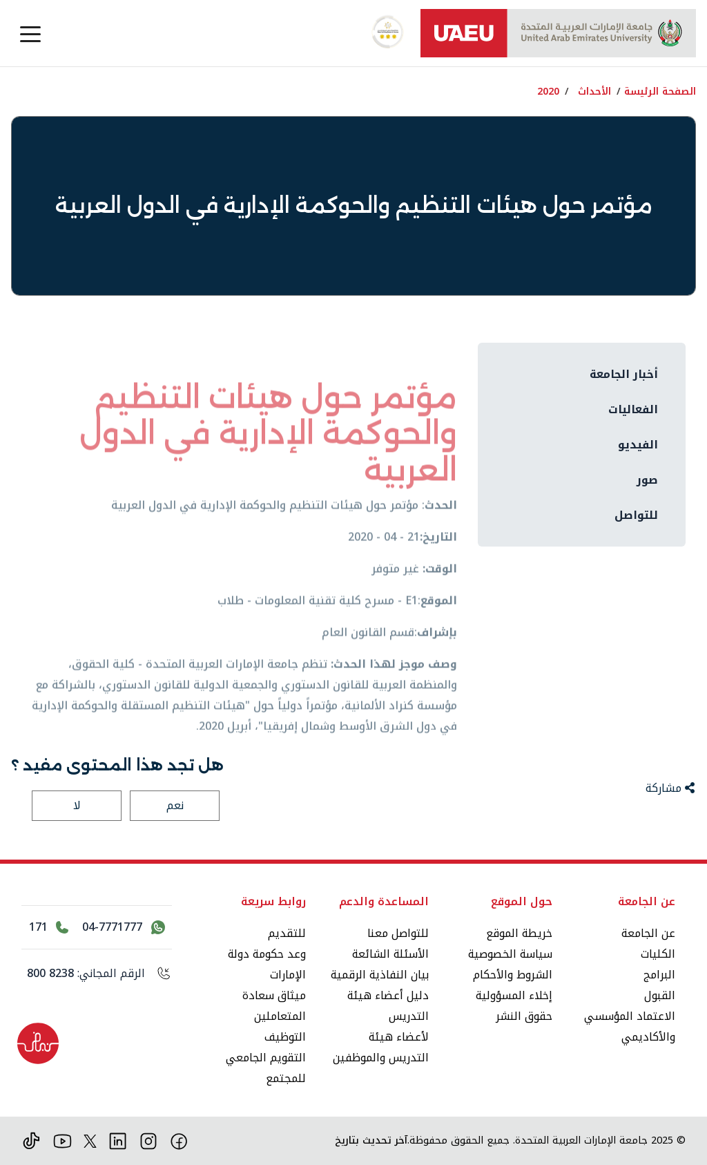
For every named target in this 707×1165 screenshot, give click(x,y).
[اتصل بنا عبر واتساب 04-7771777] (123, 927)
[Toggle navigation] (30, 33)
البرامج (659, 974)
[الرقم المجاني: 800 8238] (96, 973)
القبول (659, 995)
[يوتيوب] (62, 1140)
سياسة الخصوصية (510, 954)
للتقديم (287, 933)
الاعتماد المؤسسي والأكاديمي (629, 1026)
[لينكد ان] (118, 1140)
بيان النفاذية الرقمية (380, 974)
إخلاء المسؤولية (514, 995)
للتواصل (636, 515)
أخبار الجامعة (624, 374)
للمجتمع (286, 1078)
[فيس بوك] (179, 1140)
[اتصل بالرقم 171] (49, 927)
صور (647, 480)
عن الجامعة (648, 933)
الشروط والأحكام (512, 974)
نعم (175, 805)
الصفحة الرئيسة (660, 91)
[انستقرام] (149, 1140)
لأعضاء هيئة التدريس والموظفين (381, 1047)
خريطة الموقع (519, 933)
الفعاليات (633, 409)
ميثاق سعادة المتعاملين (274, 1006)
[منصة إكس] (90, 1140)
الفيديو (638, 444)
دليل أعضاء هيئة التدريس (388, 1006)
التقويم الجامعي (266, 1057)
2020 (548, 91)
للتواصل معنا (398, 933)
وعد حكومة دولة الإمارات (267, 964)
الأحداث (594, 91)
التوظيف (285, 1037)
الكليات (658, 954)
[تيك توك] (31, 1140)
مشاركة (670, 788)
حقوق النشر (524, 1016)
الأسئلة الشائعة (390, 954)
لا (77, 805)
